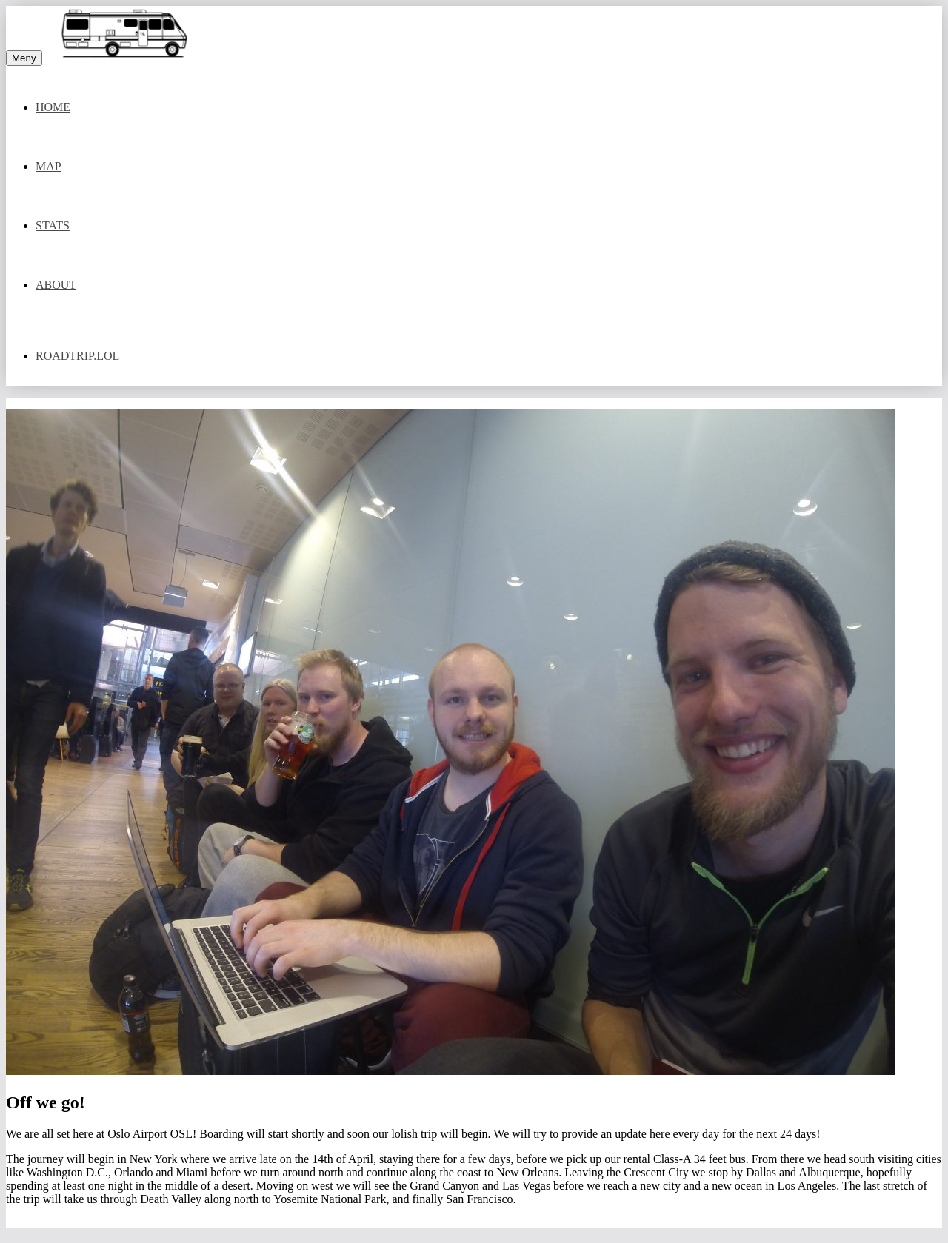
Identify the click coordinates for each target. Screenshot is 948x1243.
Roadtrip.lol (77, 355)
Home (53, 107)
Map (48, 166)
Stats (53, 225)
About (56, 284)
